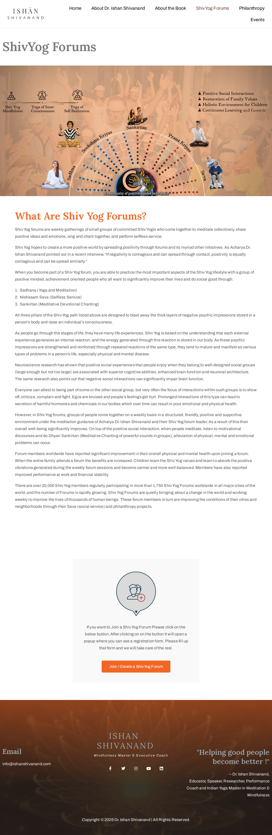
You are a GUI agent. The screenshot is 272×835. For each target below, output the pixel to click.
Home (75, 8)
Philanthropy (252, 8)
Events (258, 19)
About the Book (170, 8)
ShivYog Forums (212, 8)
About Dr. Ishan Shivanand (118, 8)
